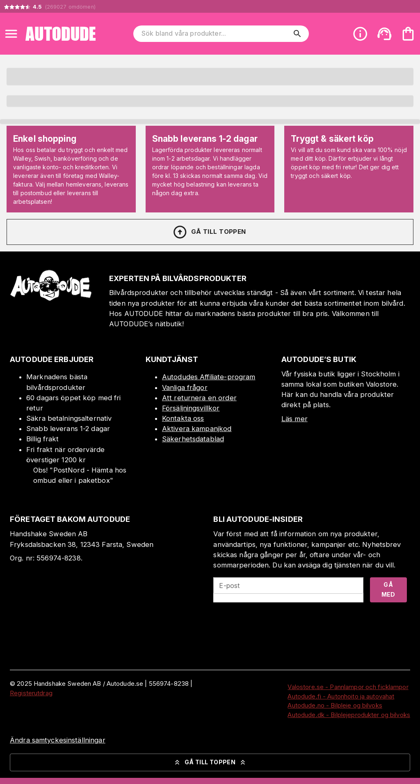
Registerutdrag (31, 693)
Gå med (388, 589)
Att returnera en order (199, 398)
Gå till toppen (209, 232)
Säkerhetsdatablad (193, 439)
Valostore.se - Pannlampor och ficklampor (348, 687)
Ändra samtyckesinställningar (57, 740)
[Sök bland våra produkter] (215, 33)
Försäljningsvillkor (191, 408)
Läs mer (294, 419)
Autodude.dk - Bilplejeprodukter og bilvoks (349, 715)
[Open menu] (11, 34)
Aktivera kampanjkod (197, 428)
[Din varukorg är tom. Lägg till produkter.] (408, 33)
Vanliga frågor (185, 387)
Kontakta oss (183, 418)
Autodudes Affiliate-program (209, 377)
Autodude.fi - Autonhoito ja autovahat (341, 696)
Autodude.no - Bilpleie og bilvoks (335, 705)
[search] (297, 33)
